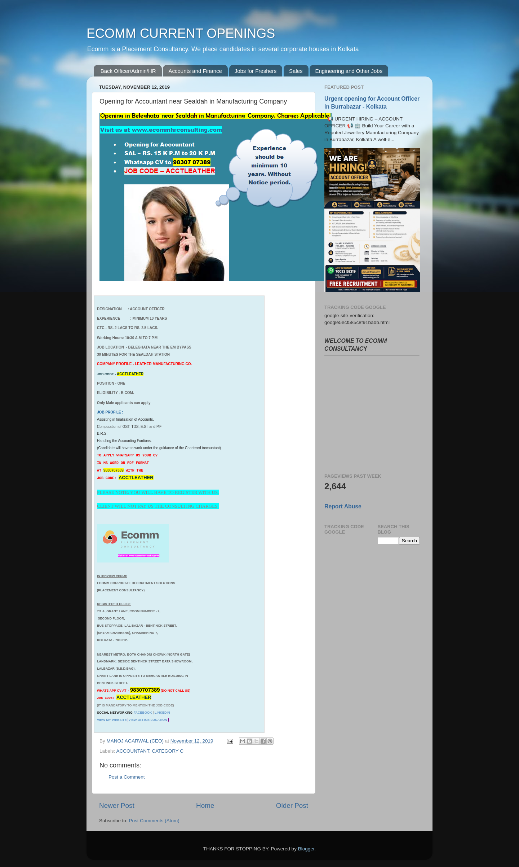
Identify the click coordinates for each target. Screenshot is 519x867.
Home (205, 805)
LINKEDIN (162, 712)
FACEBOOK (142, 712)
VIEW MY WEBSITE (112, 720)
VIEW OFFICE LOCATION (147, 720)
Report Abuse (342, 506)
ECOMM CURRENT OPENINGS (180, 33)
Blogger (306, 848)
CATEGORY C (167, 751)
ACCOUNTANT (132, 751)
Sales (296, 71)
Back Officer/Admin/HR (128, 71)
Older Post (292, 805)
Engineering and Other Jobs (348, 71)
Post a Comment (126, 777)
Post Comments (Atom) (154, 820)
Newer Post (116, 805)
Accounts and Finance (195, 71)
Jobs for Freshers (256, 71)
